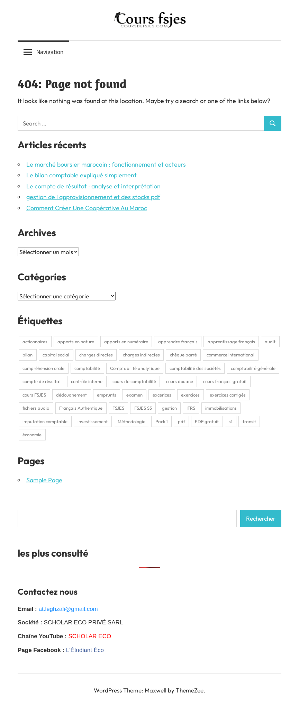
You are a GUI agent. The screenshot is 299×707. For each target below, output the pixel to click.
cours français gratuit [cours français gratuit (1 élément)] (225, 381)
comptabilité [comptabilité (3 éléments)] (87, 368)
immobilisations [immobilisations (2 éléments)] (221, 408)
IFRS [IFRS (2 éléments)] (191, 408)
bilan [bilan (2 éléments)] (27, 354)
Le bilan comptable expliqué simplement (81, 175)
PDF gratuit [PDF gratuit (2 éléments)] (207, 421)
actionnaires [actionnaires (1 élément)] (34, 341)
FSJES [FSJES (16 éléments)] (118, 408)
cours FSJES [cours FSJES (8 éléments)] (34, 395)
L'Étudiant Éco (85, 650)
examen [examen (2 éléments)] (134, 395)
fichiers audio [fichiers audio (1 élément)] (35, 408)
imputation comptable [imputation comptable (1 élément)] (44, 421)
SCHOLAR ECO (89, 636)
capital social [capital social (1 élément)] (56, 354)
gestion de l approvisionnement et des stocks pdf (93, 197)
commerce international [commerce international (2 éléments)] (230, 354)
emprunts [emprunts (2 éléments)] (106, 395)
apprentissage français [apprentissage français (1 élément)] (231, 341)
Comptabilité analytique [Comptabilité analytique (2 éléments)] (135, 368)
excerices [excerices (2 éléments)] (162, 395)
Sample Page (44, 480)
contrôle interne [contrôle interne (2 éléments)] (86, 381)
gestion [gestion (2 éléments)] (169, 408)
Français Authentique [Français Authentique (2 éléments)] (80, 408)
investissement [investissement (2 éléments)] (93, 421)
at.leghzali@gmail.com (68, 609)
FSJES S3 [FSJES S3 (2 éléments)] (143, 408)
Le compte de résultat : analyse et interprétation (93, 186)
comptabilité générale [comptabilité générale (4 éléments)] (253, 368)
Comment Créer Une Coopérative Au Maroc (86, 208)
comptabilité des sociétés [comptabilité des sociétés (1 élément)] (195, 368)
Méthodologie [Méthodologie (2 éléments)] (131, 421)
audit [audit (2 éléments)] (270, 341)
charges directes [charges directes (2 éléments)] (96, 354)
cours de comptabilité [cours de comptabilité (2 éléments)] (134, 381)
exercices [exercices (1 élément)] (190, 395)
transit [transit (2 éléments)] (249, 421)
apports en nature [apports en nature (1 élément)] (75, 341)
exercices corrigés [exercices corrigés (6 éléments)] (228, 395)
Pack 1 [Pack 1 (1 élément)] (161, 421)
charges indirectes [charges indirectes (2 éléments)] (141, 354)
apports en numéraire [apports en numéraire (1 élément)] (126, 341)
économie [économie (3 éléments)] (32, 434)
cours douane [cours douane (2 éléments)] (179, 381)
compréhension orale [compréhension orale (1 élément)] (43, 368)
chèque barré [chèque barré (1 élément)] (183, 354)
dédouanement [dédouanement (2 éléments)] (71, 395)
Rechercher (260, 518)
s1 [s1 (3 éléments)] (231, 421)
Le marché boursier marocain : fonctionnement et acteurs (106, 164)
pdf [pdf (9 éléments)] (181, 421)
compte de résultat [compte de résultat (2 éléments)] (41, 381)
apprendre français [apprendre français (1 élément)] (178, 341)
